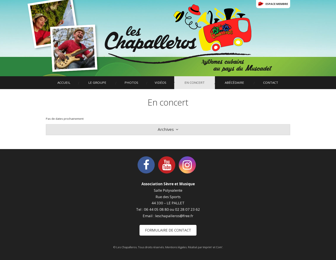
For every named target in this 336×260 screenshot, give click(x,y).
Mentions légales (176, 247)
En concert (194, 82)
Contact (270, 82)
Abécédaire (234, 82)
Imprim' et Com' (212, 247)
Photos (131, 82)
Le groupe (97, 82)
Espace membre (277, 4)
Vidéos (160, 82)
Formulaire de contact (168, 230)
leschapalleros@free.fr (174, 215)
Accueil (63, 82)
